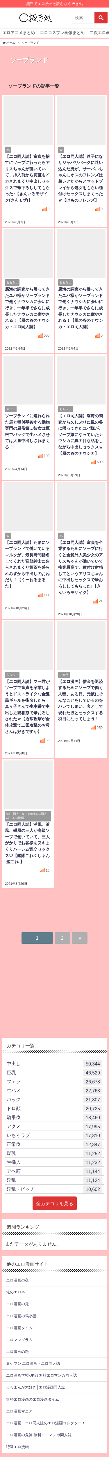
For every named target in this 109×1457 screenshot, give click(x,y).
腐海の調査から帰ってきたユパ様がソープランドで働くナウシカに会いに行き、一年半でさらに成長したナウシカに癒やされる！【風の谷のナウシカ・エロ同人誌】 (27, 308)
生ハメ (54, 1090)
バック (54, 1099)
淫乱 (54, 1180)
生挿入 (54, 1162)
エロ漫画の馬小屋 (21, 1316)
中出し (54, 1064)
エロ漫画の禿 (17, 1304)
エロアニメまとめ (18, 33)
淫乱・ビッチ (54, 1189)
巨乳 (54, 1072)
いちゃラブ (54, 1135)
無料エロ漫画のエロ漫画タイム (32, 1399)
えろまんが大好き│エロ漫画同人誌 (35, 1387)
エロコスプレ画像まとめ (62, 33)
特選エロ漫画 (17, 1447)
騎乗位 (54, 1117)
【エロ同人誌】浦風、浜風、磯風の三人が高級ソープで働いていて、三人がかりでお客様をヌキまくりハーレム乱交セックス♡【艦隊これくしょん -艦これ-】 (27, 843)
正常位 (54, 1144)
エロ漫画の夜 (17, 1280)
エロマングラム (19, 1340)
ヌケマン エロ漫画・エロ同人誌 (33, 1363)
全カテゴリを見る (54, 1203)
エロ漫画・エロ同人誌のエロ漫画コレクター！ (45, 1423)
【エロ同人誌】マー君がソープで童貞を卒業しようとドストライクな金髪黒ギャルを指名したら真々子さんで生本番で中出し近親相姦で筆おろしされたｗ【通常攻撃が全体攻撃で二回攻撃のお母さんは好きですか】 (27, 706)
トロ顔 (54, 1108)
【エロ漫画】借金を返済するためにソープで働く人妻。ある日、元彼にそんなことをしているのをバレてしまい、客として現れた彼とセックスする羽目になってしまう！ (80, 700)
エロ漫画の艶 (17, 1351)
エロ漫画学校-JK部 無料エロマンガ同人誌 (41, 1375)
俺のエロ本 (15, 1292)
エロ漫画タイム (19, 1328)
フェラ (54, 1081)
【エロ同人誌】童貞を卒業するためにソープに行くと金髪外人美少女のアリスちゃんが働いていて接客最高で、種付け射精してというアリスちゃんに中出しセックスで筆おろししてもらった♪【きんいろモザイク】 (80, 567)
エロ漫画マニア (19, 1411)
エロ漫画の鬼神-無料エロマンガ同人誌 (39, 1435)
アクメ (54, 1126)
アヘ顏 (54, 1171)
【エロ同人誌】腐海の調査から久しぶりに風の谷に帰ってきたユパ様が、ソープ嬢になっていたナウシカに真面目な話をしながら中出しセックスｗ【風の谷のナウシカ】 (80, 434)
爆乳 (54, 1153)
